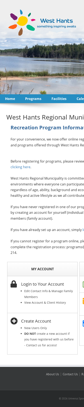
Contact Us (70, 374)
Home (10, 98)
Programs (33, 98)
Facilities (58, 98)
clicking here (20, 167)
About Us (52, 374)
